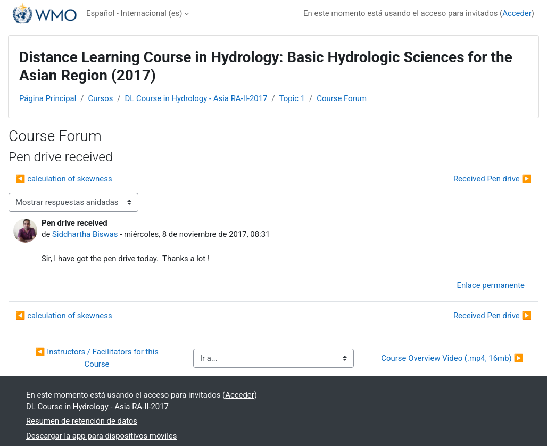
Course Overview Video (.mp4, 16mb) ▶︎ (452, 358)
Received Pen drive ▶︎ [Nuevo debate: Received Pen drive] (492, 179)
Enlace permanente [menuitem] (491, 285)
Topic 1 (292, 98)
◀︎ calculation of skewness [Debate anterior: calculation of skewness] (63, 179)
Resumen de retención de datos (81, 421)
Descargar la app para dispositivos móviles (101, 436)
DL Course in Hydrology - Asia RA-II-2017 (196, 98)
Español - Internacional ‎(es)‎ (134, 13)
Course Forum (342, 98)
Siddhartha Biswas (85, 234)
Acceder (517, 13)
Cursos (100, 98)
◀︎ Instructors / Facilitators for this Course (98, 357)
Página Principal (47, 98)
